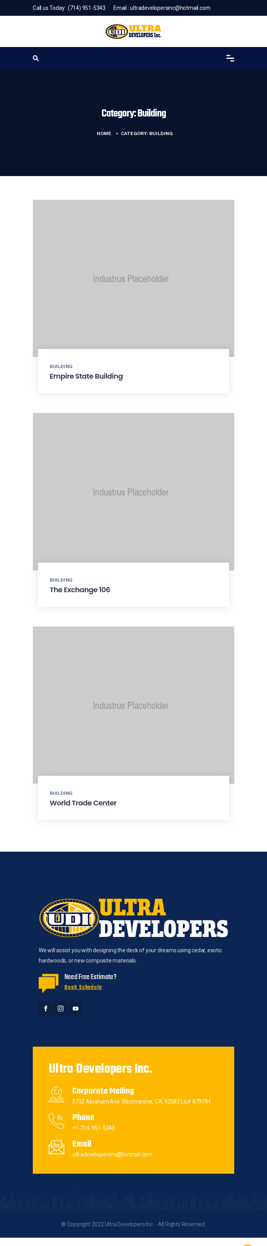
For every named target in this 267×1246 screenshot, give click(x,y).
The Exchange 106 (80, 590)
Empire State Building (86, 376)
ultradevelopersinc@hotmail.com (170, 8)
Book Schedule (83, 988)
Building (61, 366)
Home (104, 133)
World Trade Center (83, 803)
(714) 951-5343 (86, 8)
